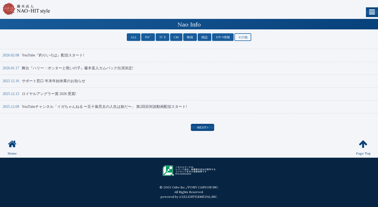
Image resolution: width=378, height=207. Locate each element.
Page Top (363, 147)
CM (176, 37)
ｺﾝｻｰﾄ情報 (223, 37)
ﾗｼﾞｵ (162, 37)
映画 (190, 37)
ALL (133, 37)
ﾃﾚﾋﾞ (148, 37)
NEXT (202, 127)
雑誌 (204, 37)
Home (12, 147)
